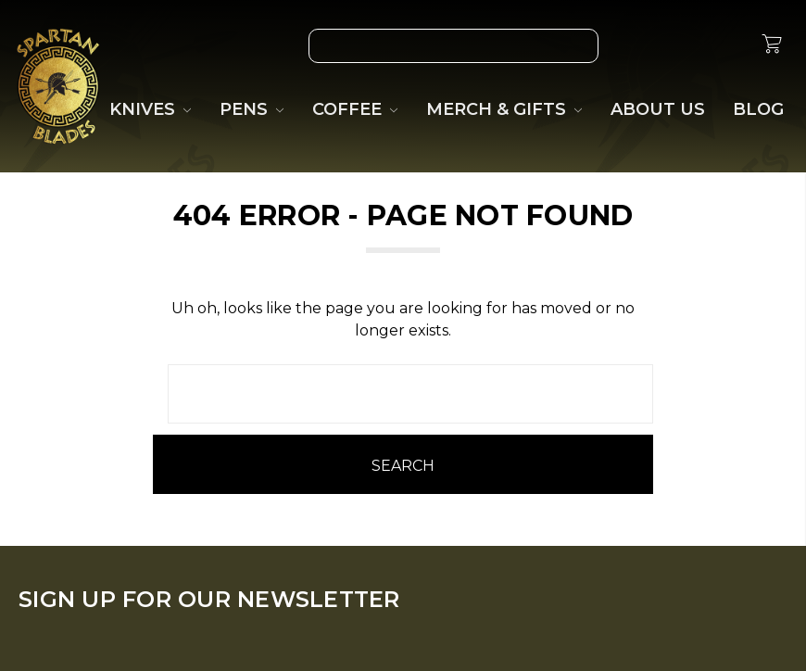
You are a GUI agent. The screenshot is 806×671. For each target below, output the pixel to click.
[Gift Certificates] (684, 46)
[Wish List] (642, 46)
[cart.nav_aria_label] (771, 46)
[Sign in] (727, 46)
